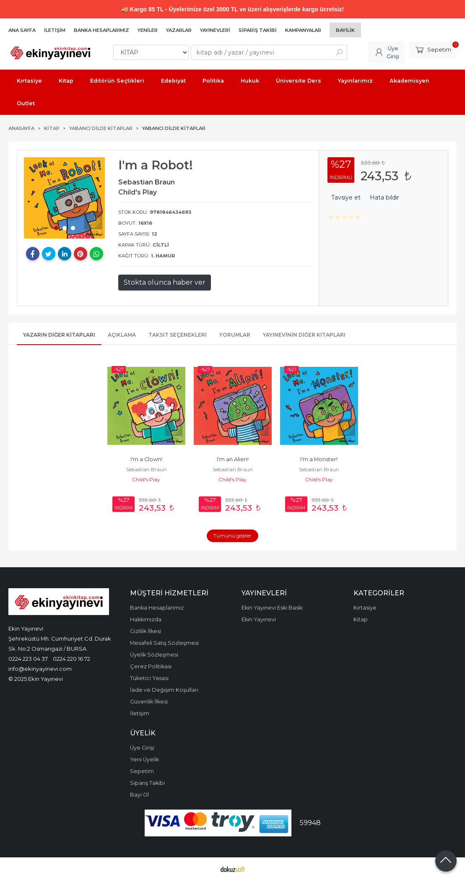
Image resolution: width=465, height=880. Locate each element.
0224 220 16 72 (71, 658)
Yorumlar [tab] (234, 335)
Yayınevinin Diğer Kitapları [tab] (304, 335)
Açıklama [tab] (122, 335)
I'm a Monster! (319, 459)
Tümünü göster (232, 535)
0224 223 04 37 (28, 658)
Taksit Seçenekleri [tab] (177, 335)
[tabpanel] (64, 198)
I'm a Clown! (146, 459)
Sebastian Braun (146, 469)
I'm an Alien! (233, 459)
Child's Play (146, 479)
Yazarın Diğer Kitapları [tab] (59, 335)
